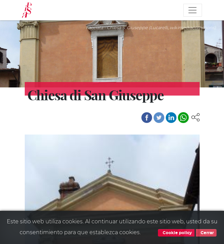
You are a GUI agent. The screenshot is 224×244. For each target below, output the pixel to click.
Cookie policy (176, 233)
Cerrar (206, 233)
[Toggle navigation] (192, 10)
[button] (195, 117)
